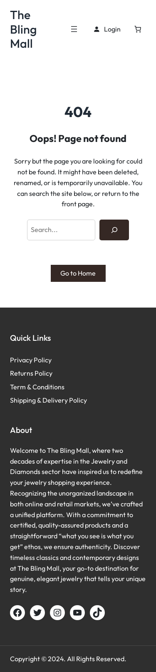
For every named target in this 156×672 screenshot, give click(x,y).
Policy (43, 360)
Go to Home (78, 273)
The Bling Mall (23, 29)
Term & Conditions (37, 387)
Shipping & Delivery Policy (48, 400)
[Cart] (137, 29)
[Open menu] (74, 29)
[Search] (114, 230)
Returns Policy (31, 373)
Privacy (22, 360)
